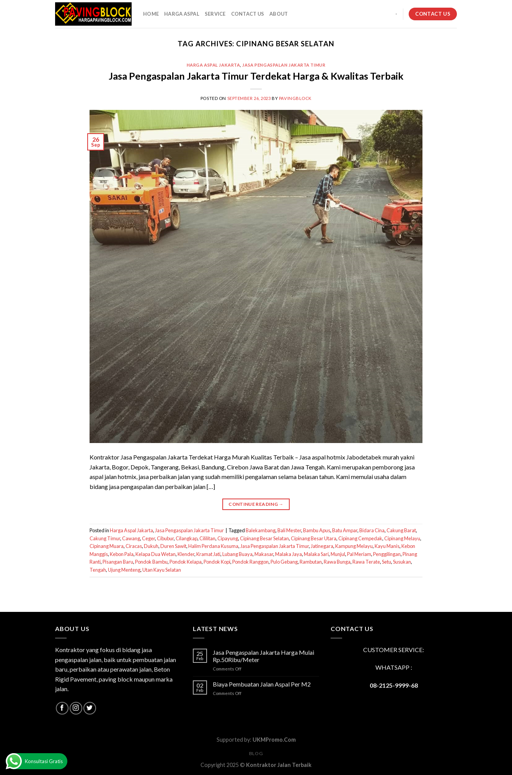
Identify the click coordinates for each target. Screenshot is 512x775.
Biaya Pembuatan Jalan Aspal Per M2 (262, 684)
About (278, 14)
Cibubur (165, 538)
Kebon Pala (122, 554)
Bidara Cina (372, 530)
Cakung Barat (401, 530)
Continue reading (256, 504)
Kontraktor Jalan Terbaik (278, 765)
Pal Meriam (359, 554)
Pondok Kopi (217, 562)
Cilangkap (186, 538)
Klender (186, 554)
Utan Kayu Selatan (161, 570)
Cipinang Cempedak (360, 538)
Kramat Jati (208, 554)
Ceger (148, 538)
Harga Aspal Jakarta (213, 64)
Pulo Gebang (284, 562)
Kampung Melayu (354, 546)
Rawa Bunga (337, 562)
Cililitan (207, 538)
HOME (151, 14)
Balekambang (261, 530)
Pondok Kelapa (186, 562)
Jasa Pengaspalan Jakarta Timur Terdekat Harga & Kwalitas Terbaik (256, 76)
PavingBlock (295, 98)
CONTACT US (247, 14)
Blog (256, 753)
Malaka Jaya (288, 554)
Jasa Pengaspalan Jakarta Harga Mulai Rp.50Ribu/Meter (263, 656)
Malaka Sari (316, 554)
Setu (386, 562)
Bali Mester (289, 530)
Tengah (98, 570)
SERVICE (215, 14)
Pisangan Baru (118, 562)
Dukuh (151, 546)
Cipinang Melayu (402, 538)
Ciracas (134, 546)
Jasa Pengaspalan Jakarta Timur (283, 64)
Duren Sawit (173, 546)
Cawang (131, 538)
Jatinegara (322, 546)
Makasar (263, 554)
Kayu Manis (387, 546)
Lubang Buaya (237, 554)
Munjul (338, 554)
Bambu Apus (316, 530)
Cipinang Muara (107, 546)
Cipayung (227, 538)
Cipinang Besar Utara (313, 538)
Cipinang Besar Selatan (264, 538)
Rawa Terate (366, 562)
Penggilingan (387, 554)
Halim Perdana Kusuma (213, 546)
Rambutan (311, 562)
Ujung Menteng (124, 570)
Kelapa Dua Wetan (155, 554)
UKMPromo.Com (274, 739)
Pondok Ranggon (250, 562)
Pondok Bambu (151, 562)
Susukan (402, 562)
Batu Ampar (344, 530)
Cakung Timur (105, 538)
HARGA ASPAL (181, 14)
